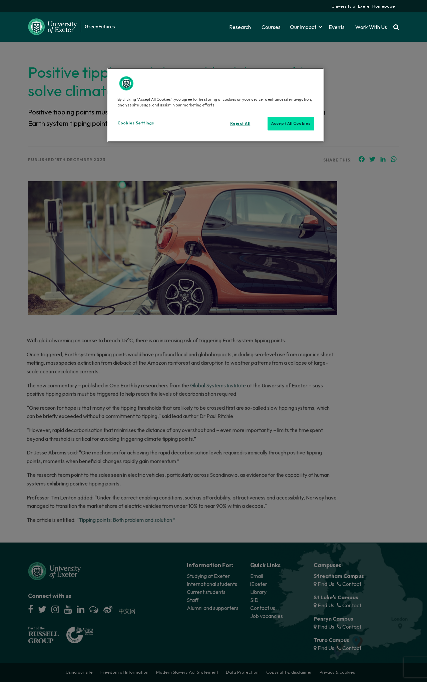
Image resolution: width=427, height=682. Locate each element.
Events (337, 27)
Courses (271, 27)
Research (240, 27)
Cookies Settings (135, 123)
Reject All (240, 123)
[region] (215, 105)
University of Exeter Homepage (363, 6)
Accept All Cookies (291, 123)
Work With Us (371, 27)
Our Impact (303, 27)
